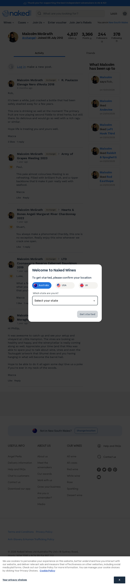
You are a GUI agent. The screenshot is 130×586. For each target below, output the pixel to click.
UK (84, 285)
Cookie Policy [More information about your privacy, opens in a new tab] (47, 570)
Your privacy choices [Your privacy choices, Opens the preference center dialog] (15, 580)
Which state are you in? (45, 293)
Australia (41, 285)
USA (61, 285)
